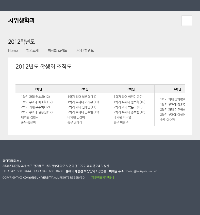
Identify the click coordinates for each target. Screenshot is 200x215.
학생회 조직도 (54, 51)
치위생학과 (21, 20)
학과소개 (30, 51)
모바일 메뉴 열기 (187, 21)
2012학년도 (82, 51)
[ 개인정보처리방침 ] (102, 177)
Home (13, 51)
